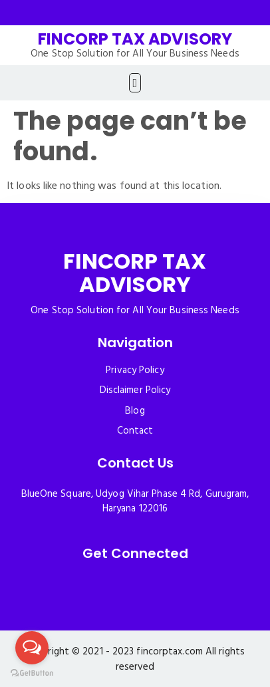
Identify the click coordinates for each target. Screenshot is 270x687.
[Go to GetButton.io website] (32, 673)
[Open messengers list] (32, 647)
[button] (135, 82)
